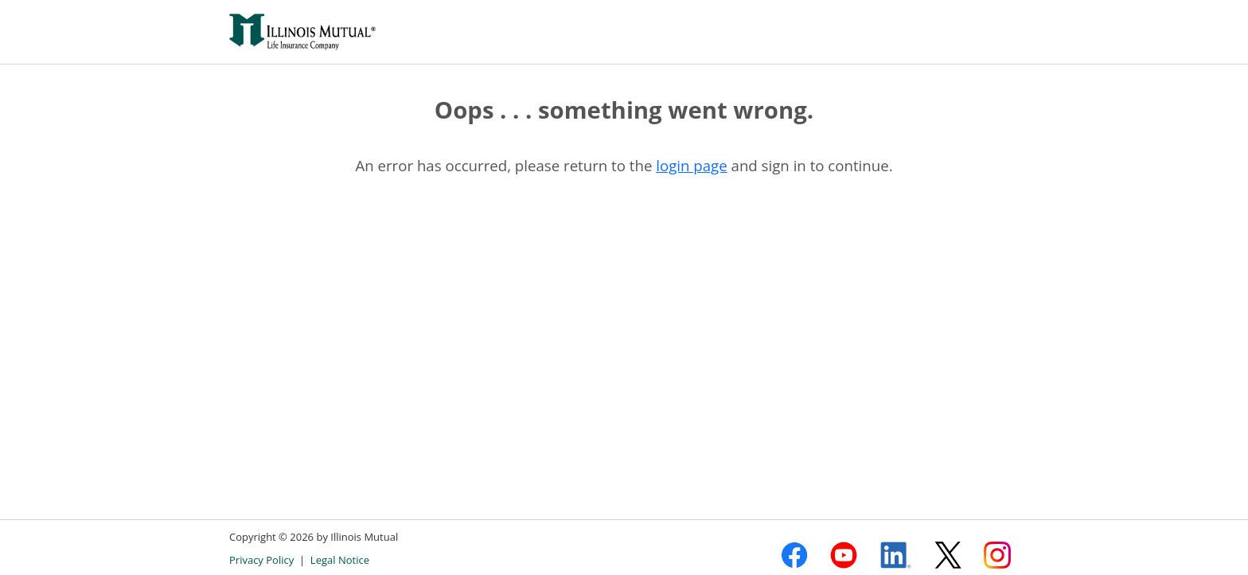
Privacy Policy (261, 560)
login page (691, 165)
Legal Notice (339, 560)
